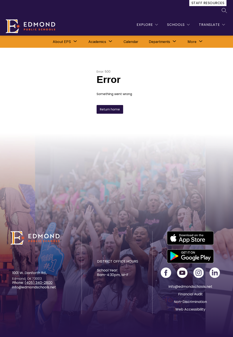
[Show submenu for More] (192, 41)
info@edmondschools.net (190, 286)
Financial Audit (190, 294)
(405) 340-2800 (38, 282)
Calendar (131, 41)
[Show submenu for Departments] (159, 41)
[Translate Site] (212, 24)
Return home (110, 109)
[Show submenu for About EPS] (62, 41)
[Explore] (147, 24)
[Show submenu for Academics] (97, 41)
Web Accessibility (190, 309)
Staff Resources (207, 2)
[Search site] (224, 10)
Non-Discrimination (190, 301)
